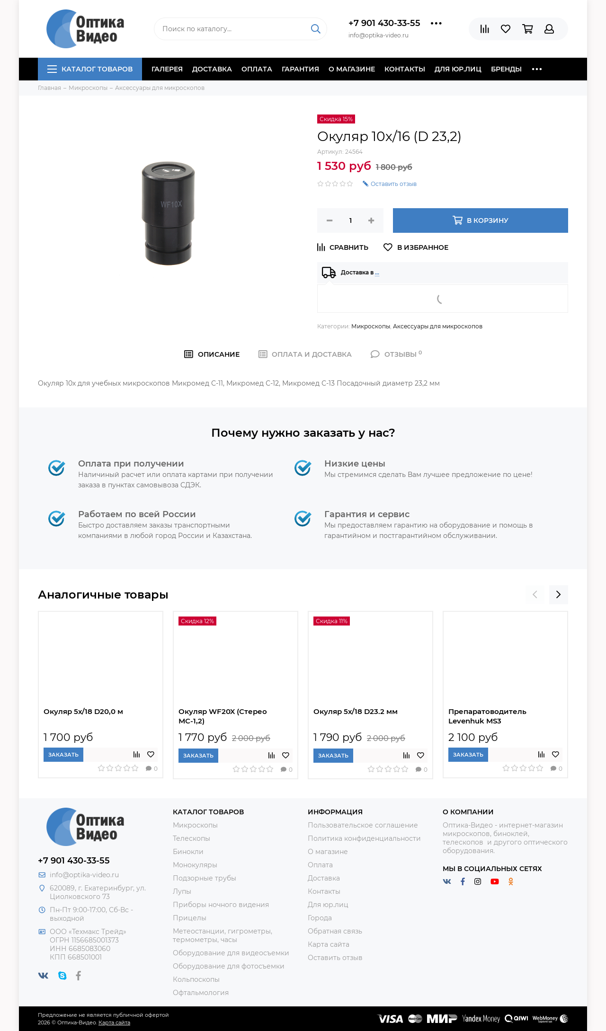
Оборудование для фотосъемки (229, 966)
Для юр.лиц (458, 69)
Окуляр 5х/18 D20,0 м (83, 711)
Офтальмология (201, 992)
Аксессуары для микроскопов (437, 326)
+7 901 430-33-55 (384, 23)
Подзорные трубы (204, 878)
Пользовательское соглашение (363, 825)
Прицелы (189, 918)
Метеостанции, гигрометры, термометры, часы (222, 935)
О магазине (352, 69)
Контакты (404, 69)
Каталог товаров (90, 69)
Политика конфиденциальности (364, 838)
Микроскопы (370, 326)
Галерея (167, 69)
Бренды (506, 69)
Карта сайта (328, 944)
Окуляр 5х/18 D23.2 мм (355, 711)
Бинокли (188, 851)
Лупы (182, 891)
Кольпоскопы (196, 979)
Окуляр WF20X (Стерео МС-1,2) (222, 716)
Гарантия (300, 69)
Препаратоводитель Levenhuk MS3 (487, 716)
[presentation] (535, 594)
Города (320, 918)
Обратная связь (335, 931)
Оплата (256, 69)
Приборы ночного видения (221, 904)
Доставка (212, 69)
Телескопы (191, 838)
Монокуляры (195, 865)
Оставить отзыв (335, 957)
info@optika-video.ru (84, 875)
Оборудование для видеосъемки (231, 953)
